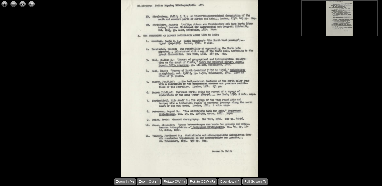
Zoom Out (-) (149, 181)
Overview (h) (229, 181)
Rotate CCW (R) (202, 181)
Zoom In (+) (125, 181)
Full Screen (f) (255, 181)
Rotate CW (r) (174, 181)
